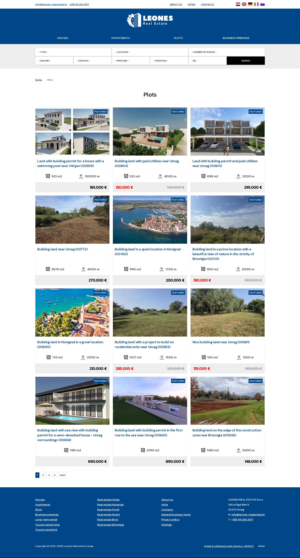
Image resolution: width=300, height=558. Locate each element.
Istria (191, 4)
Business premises (236, 38)
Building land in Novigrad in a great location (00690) (70, 344)
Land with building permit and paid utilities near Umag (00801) (225, 163)
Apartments (120, 38)
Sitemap (166, 525)
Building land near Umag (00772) (62, 249)
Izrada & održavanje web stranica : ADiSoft (229, 546)
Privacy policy (170, 519)
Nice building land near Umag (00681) (221, 342)
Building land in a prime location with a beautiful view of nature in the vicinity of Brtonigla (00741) (223, 254)
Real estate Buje (107, 519)
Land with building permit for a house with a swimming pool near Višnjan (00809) (70, 163)
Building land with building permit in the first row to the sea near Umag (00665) (148, 433)
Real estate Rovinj (108, 514)
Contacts (207, 4)
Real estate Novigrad (110, 504)
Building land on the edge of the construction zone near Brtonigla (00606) (226, 433)
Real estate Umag (108, 499)
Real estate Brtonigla (110, 525)
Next (62, 475)
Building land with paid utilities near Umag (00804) (147, 163)
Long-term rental (46, 519)
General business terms (176, 514)
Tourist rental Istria (47, 525)
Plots (178, 38)
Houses (62, 38)
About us (176, 4)
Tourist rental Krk (46, 530)
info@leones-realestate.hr (51, 4)
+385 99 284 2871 (79, 4)
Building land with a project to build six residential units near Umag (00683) (144, 344)
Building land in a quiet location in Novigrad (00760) (148, 251)
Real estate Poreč (108, 509)
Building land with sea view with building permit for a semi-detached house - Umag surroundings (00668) (69, 435)
